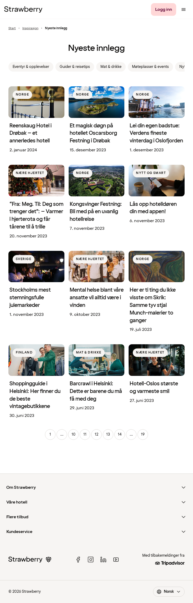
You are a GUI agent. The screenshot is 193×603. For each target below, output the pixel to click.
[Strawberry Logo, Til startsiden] (23, 9)
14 (119, 434)
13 (108, 434)
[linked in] (103, 559)
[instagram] (91, 559)
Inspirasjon (30, 28)
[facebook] (78, 559)
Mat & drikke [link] (110, 66)
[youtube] (116, 559)
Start (12, 28)
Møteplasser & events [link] (150, 66)
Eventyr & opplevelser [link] (31, 66)
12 (96, 434)
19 (143, 434)
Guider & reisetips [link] (75, 66)
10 (73, 434)
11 (85, 434)
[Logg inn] (163, 9)
